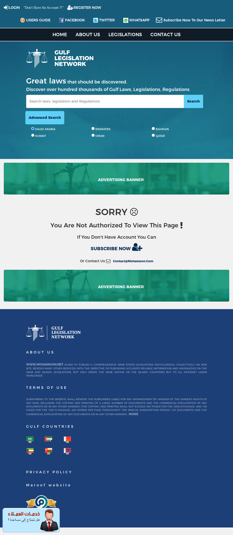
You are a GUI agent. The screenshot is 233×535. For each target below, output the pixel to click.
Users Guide (35, 20)
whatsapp (136, 20)
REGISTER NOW (87, 7)
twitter (104, 20)
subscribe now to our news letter (194, 20)
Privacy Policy (49, 472)
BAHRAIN (160, 129)
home (59, 34)
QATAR (158, 136)
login (14, 7)
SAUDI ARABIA (43, 129)
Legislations (125, 34)
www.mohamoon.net (44, 364)
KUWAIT (38, 136)
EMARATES (100, 129)
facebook (72, 20)
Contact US (165, 34)
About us (88, 34)
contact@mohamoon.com (133, 261)
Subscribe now (116, 246)
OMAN (97, 136)
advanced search (45, 117)
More (133, 414)
